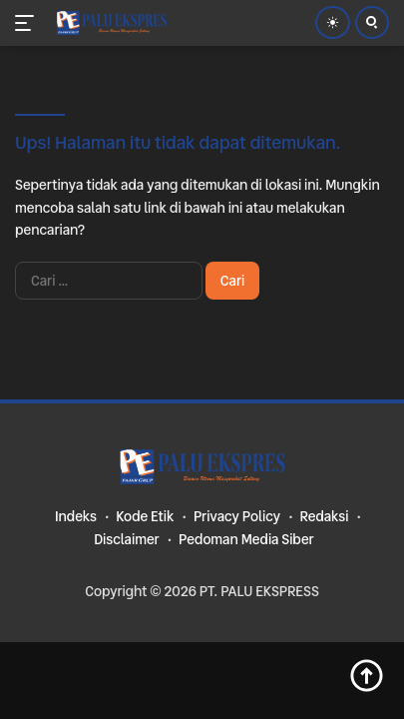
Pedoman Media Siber (246, 539)
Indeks (76, 516)
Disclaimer (126, 539)
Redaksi (323, 516)
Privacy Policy (237, 516)
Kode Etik (145, 516)
